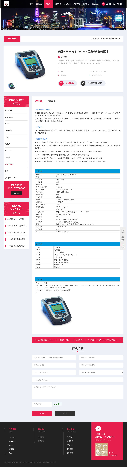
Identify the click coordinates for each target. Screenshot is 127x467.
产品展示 (48, 4)
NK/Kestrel (9, 117)
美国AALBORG (11, 178)
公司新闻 (41, 441)
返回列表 (77, 340)
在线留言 (86, 4)
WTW (7, 144)
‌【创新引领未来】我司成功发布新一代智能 (17, 232)
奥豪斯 (7, 158)
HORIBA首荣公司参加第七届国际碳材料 (17, 226)
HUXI (7, 171)
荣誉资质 (76, 4)
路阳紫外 (8, 131)
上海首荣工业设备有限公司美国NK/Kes (17, 219)
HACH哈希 (12, 39)
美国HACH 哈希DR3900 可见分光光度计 (104, 340)
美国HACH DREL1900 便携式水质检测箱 (58, 340)
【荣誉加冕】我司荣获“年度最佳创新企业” (17, 246)
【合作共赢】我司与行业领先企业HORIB (17, 239)
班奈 (7, 137)
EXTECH (8, 151)
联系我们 (95, 4)
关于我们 (39, 4)
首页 (31, 4)
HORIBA (8, 110)
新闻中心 (58, 4)
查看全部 (16, 193)
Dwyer (7, 124)
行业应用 (67, 4)
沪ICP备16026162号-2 (49, 462)
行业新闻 (41, 437)
